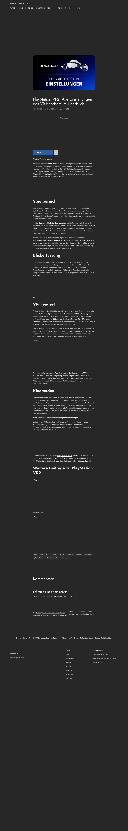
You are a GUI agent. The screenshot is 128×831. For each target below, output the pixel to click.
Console (59, 109)
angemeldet (45, 596)
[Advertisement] (64, 26)
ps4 (62, 558)
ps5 (67, 558)
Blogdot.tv (23, 3)
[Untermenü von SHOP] (73, 8)
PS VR (65, 109)
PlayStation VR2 (52, 558)
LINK (42, 512)
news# (78, 554)
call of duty (44, 554)
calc (35, 554)
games (62, 554)
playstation (87, 554)
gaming (70, 554)
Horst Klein (51, 109)
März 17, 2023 (37, 109)
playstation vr (38, 558)
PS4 (68, 109)
